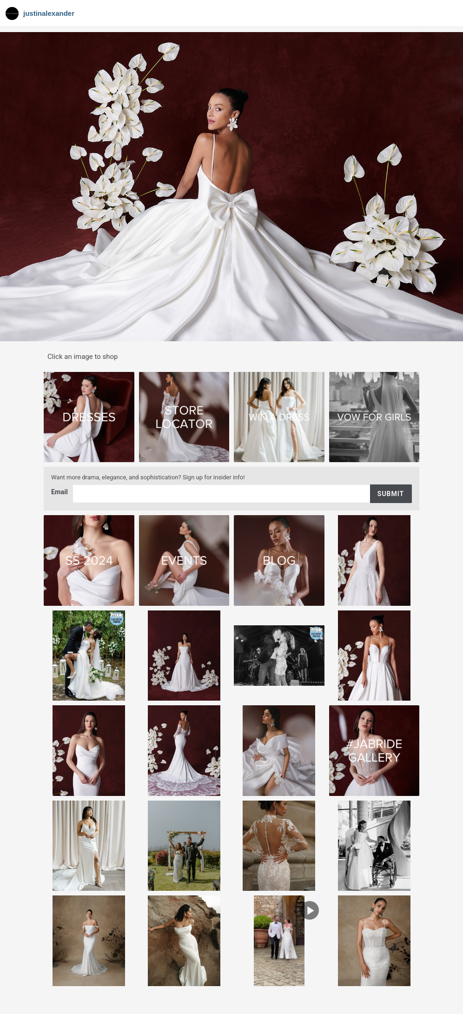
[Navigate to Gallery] (41, 13)
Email (60, 492)
